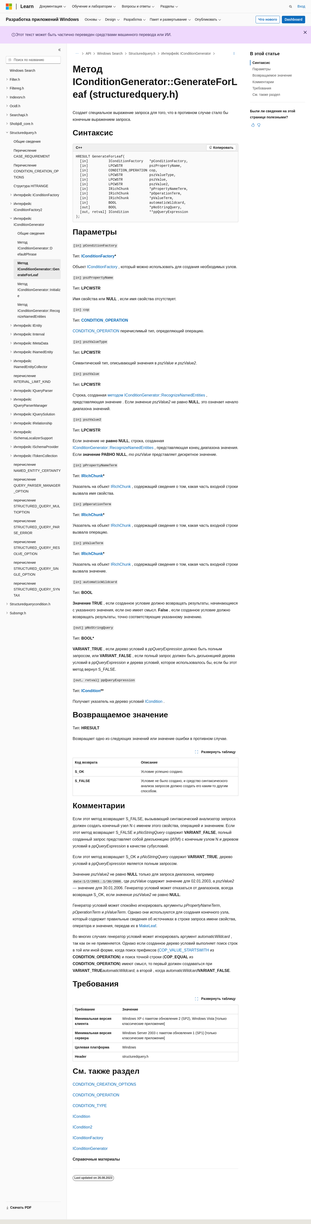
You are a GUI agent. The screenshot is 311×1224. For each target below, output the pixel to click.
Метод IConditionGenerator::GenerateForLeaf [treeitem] (38, 269)
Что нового (267, 19)
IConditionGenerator (90, 1148)
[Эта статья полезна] (253, 125)
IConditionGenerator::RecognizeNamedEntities (113, 448)
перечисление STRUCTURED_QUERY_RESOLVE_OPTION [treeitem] (37, 548)
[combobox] (33, 60)
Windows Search (110, 53)
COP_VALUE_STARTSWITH (184, 950)
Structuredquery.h (142, 53)
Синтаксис (261, 63)
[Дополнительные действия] (234, 54)
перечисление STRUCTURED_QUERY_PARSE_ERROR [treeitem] (37, 527)
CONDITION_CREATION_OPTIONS (104, 1084)
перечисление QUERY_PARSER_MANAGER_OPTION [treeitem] (37, 485)
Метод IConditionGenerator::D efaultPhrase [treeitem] (34, 248)
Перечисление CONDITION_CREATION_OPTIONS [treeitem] (36, 171)
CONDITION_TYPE (90, 1106)
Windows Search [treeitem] (22, 70)
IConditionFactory (98, 256)
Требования (261, 88)
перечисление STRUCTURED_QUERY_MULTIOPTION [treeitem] (37, 506)
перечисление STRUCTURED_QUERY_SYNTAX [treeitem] (37, 589)
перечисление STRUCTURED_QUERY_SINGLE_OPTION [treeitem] (36, 568)
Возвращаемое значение (272, 75)
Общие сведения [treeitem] (27, 141)
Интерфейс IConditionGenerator (186, 53)
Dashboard (293, 19)
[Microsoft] (9, 6)
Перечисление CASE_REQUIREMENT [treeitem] (32, 154)
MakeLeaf (147, 926)
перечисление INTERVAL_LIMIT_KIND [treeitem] (32, 379)
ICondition (91, 691)
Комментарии (263, 82)
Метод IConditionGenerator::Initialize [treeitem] (38, 290)
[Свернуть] (59, 49)
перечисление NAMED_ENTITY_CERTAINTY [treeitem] (37, 468)
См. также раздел (266, 95)
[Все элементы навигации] (77, 54)
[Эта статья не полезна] (259, 125)
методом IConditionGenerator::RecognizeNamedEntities (156, 395)
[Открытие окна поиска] (290, 6)
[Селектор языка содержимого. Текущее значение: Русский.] (17, 1216)
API (88, 53)
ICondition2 (82, 1127)
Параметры (261, 69)
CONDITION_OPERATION (104, 320)
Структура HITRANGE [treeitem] (31, 186)
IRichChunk (92, 476)
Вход (301, 6)
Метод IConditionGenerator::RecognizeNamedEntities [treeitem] (38, 310)
